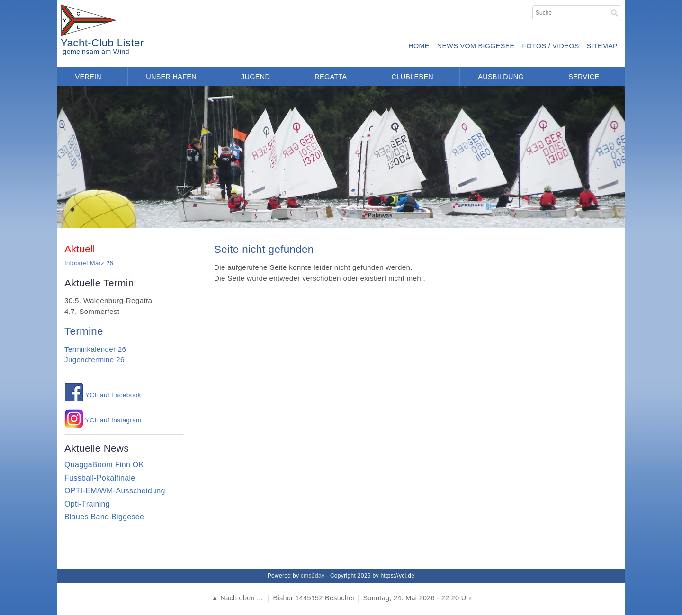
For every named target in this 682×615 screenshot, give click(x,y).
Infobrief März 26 (88, 263)
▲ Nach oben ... (237, 598)
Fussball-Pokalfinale (99, 478)
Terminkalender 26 (95, 349)
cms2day (312, 575)
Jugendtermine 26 (94, 360)
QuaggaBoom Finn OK (104, 465)
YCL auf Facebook (102, 395)
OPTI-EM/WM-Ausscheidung (114, 491)
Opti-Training (87, 504)
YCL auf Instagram (103, 420)
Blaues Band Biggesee (104, 517)
